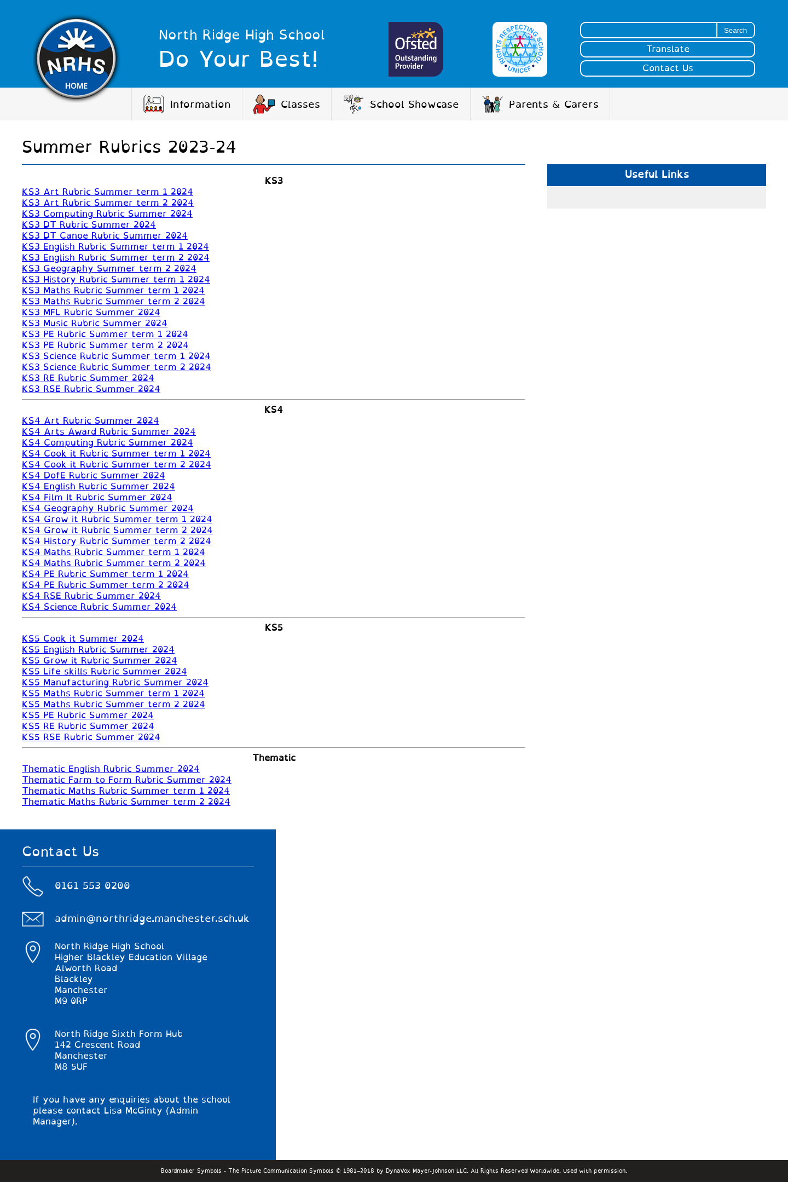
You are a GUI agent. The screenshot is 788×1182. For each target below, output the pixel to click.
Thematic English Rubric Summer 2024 (111, 769)
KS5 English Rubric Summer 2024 (98, 650)
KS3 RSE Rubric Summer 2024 (91, 389)
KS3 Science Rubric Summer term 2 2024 (116, 367)
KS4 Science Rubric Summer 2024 (99, 607)
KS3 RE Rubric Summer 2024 (88, 378)
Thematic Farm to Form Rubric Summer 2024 (126, 780)
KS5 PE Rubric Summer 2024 (88, 715)
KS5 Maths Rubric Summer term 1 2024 (113, 693)
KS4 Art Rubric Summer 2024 (90, 421)
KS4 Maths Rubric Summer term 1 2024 (113, 552)
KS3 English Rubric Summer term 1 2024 (115, 247)
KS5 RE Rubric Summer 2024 (88, 726)
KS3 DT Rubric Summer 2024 (89, 225)
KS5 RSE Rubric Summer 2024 (91, 737)
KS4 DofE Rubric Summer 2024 (93, 475)
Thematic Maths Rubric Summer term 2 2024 (126, 802)
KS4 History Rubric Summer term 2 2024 (116, 541)
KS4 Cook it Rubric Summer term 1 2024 (116, 454)
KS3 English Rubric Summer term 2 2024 (116, 258)
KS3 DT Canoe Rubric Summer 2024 (105, 236)
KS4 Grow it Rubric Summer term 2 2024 (117, 530)
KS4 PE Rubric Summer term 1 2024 (105, 574)
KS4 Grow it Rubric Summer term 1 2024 (117, 519)
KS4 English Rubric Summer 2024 (98, 486)
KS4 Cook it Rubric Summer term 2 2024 (116, 464)
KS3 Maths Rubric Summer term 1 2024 (113, 290)
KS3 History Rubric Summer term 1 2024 (116, 279)
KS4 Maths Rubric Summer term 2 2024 (114, 563)
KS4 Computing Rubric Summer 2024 (107, 443)
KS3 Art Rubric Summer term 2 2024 (108, 203)
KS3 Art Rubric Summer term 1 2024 (107, 192)
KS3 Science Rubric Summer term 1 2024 (116, 356)
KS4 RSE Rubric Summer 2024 (91, 596)
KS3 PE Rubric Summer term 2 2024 (105, 345)
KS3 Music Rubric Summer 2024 (94, 323)
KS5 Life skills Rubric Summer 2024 (104, 671)
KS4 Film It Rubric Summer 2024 (97, 497)
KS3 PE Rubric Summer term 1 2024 (105, 334)
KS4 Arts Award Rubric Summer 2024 (109, 432)
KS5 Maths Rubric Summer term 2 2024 (113, 704)
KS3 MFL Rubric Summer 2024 (91, 312)
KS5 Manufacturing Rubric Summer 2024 (115, 682)
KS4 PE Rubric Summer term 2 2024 (105, 585)
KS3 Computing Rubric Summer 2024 (107, 214)
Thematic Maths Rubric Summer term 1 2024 (126, 791)
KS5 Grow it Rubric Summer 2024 (99, 660)
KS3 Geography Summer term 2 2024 (109, 268)
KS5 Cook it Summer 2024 (83, 639)
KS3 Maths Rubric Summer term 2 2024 (113, 301)
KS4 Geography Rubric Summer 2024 (108, 508)
